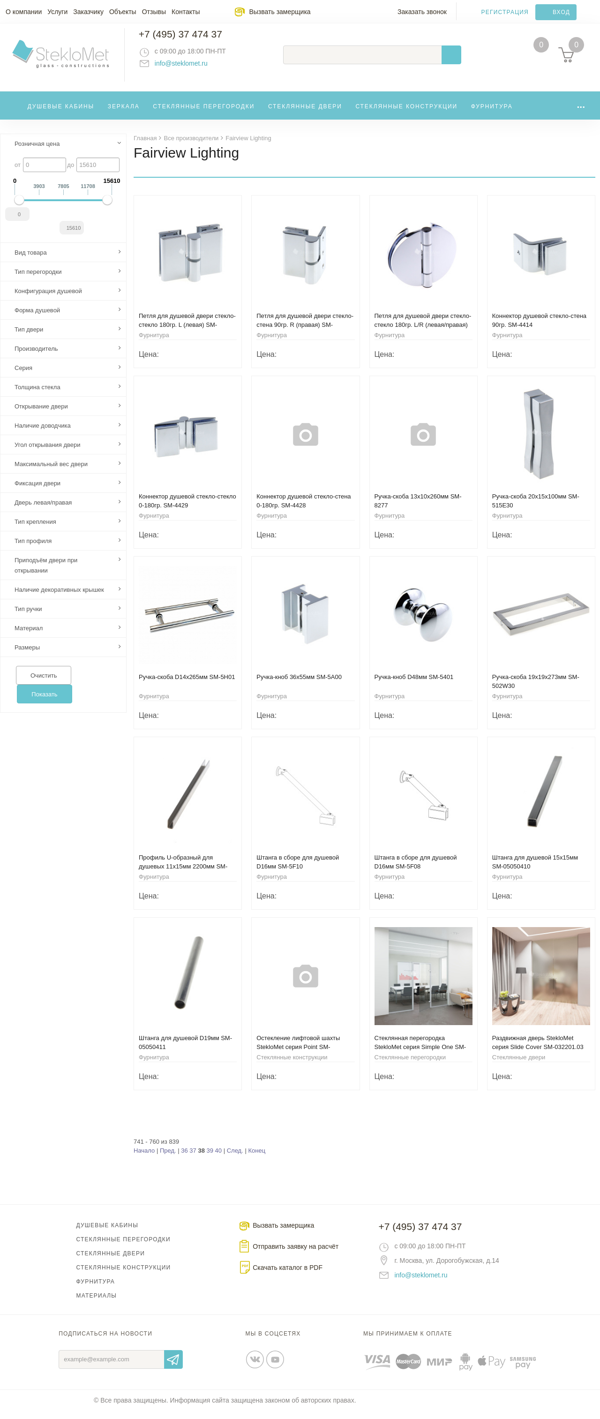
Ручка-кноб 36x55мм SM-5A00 (299, 684)
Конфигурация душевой (48, 298)
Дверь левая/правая (43, 510)
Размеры (27, 655)
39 (210, 1158)
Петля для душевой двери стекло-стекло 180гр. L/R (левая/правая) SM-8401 (423, 332)
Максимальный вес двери (51, 472)
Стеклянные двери (305, 114)
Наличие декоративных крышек (59, 597)
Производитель (36, 356)
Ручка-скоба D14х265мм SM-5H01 (187, 684)
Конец (256, 1158)
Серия (23, 375)
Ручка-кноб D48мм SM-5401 (414, 684)
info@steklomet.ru (190, 68)
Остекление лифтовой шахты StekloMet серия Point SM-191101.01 (298, 1054)
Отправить (173, 1367)
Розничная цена (37, 151)
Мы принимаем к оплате (407, 1341)
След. (235, 1158)
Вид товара (31, 260)
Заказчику (88, 11)
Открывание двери (41, 414)
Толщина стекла (37, 395)
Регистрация (505, 12)
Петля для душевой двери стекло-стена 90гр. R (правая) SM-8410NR (304, 332)
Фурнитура (492, 114)
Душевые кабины (61, 114)
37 (192, 1158)
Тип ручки (28, 616)
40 (218, 1158)
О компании (24, 11)
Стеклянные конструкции (406, 114)
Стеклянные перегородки (204, 114)
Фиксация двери (37, 491)
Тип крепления (35, 529)
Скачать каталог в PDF (287, 1275)
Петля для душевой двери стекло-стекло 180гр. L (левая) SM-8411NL (187, 332)
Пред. (168, 1158)
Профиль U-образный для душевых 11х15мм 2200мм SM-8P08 (183, 874)
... (581, 112)
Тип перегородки (38, 279)
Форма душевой (37, 318)
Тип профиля (33, 548)
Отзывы (154, 11)
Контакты (186, 11)
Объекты (122, 11)
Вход (561, 12)
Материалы (96, 1303)
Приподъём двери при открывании (46, 573)
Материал (29, 636)
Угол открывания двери (48, 452)
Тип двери (29, 337)
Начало (144, 1158)
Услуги (57, 11)
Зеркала (124, 114)
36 (184, 1158)
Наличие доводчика (43, 433)
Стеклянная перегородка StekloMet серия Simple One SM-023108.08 (420, 1054)
